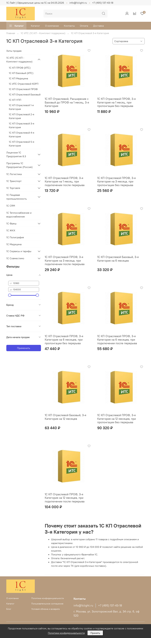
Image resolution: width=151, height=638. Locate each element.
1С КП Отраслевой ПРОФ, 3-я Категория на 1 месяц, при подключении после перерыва (64, 181)
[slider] (9, 295)
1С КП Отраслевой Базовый (24, 94)
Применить (23, 348)
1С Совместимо (15, 258)
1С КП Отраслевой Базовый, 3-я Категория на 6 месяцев (118, 258)
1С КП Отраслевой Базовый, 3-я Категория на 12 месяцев (65, 417)
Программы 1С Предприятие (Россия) (19, 165)
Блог (8, 609)
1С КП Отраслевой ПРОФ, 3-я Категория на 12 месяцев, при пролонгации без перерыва (116, 418)
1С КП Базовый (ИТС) (21, 73)
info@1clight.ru (78, 2)
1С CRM (10, 205)
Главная (10, 33)
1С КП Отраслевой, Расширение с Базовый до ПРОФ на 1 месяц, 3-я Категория (67, 102)
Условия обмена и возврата (45, 609)
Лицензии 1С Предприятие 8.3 (16, 154)
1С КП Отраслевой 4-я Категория (21, 134)
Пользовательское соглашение (47, 603)
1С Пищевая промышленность (16, 196)
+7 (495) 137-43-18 (102, 2)
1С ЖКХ (10, 230)
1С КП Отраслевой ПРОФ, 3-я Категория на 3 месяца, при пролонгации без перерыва (116, 181)
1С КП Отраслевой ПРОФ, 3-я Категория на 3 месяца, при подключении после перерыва (64, 260)
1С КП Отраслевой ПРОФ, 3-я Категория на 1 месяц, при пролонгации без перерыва (116, 102)
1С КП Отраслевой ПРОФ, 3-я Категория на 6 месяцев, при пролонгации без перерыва (64, 339)
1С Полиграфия (15, 237)
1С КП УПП (15, 99)
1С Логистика (14, 174)
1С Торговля (13, 188)
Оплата (84, 25)
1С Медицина (14, 244)
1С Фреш (11, 223)
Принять (95, 633)
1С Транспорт (14, 181)
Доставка (98, 25)
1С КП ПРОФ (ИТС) (20, 67)
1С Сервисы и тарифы (18, 251)
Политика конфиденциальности (47, 598)
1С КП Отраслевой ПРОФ (23, 89)
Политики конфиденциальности (66, 633)
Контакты (69, 25)
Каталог (16, 25)
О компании (52, 25)
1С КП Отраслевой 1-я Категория (21, 107)
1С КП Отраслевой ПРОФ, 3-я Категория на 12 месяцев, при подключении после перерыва (64, 497)
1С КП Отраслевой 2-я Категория (21, 116)
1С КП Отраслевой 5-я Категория (21, 143)
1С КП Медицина (18, 78)
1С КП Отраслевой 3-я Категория (21, 125)
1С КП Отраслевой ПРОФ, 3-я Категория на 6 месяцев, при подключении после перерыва (117, 339)
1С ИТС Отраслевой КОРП (23, 83)
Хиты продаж (14, 50)
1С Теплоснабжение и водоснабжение (18, 214)
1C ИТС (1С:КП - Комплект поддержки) (43, 33)
